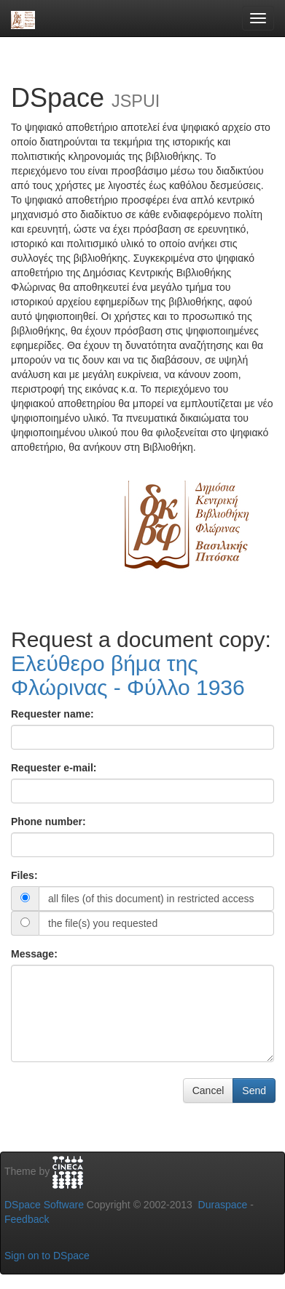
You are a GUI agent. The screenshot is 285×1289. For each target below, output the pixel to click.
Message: (34, 954)
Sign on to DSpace (47, 1255)
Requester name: (52, 714)
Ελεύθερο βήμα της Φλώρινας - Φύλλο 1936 (128, 675)
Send (254, 1090)
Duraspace (223, 1204)
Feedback (26, 1219)
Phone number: (48, 821)
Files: (24, 875)
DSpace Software (44, 1204)
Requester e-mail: (53, 768)
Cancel (208, 1090)
